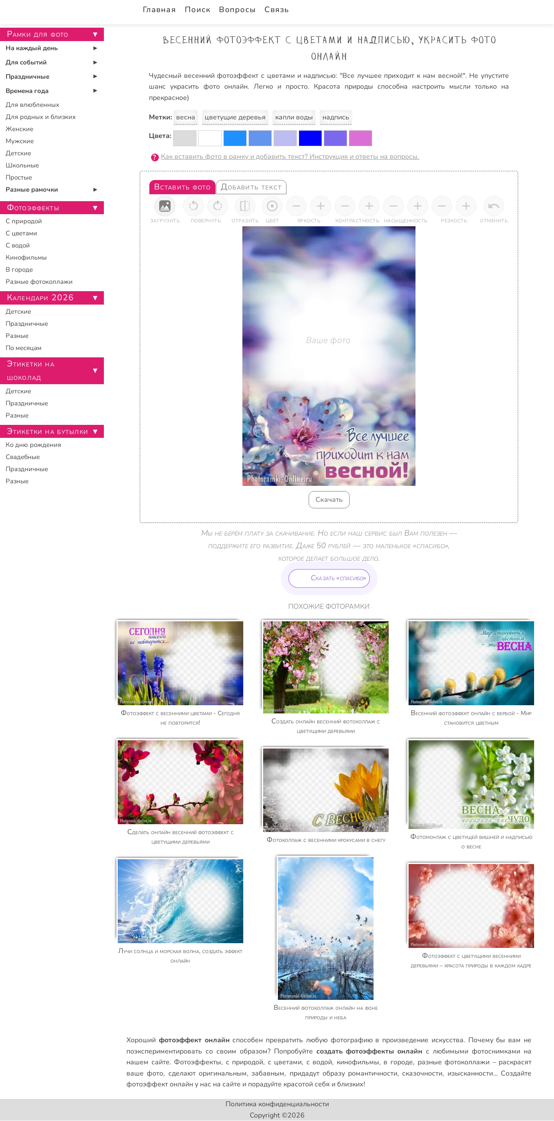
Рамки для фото (37, 34)
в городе (398, 1062)
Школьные (22, 165)
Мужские (20, 141)
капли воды (294, 117)
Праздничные (27, 76)
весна (185, 117)
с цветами (285, 1062)
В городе (19, 269)
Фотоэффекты (197, 1062)
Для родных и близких (41, 116)
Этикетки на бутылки (47, 431)
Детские (18, 153)
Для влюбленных (32, 104)
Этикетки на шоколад (31, 370)
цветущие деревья (235, 117)
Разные (17, 335)
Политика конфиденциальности (277, 1104)
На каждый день (32, 48)
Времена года (27, 91)
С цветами (21, 233)
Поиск (197, 9)
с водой (319, 1062)
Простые (19, 177)
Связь (276, 9)
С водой (18, 245)
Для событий (26, 62)
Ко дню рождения (33, 444)
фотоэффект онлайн (159, 1084)
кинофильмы (358, 1062)
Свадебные (23, 457)
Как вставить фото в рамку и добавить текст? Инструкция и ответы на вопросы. (290, 156)
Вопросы (237, 9)
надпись (335, 117)
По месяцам (24, 348)
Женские (19, 129)
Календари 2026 (40, 297)
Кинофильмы (26, 257)
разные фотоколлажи (454, 1062)
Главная (159, 9)
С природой (24, 221)
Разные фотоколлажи (39, 281)
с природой (245, 1062)
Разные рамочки (32, 189)
